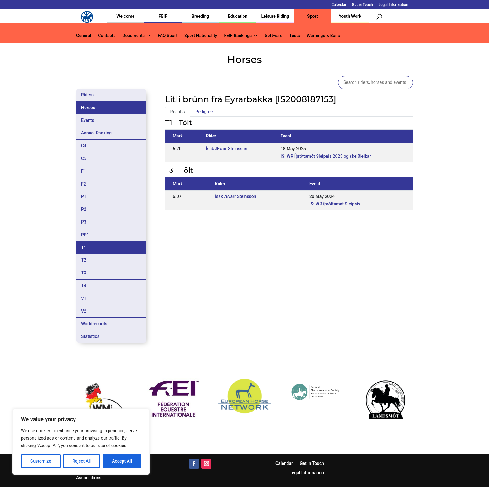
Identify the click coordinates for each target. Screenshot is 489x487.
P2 (83, 209)
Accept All (122, 461)
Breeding (200, 16)
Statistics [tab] (90, 336)
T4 (83, 285)
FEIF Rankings (238, 35)
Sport (312, 16)
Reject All (81, 461)
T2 (83, 260)
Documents (133, 35)
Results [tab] (177, 111)
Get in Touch (362, 5)
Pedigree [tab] (204, 111)
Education (237, 16)
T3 (83, 272)
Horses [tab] (88, 107)
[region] (81, 442)
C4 (83, 145)
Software (273, 35)
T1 (83, 247)
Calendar (339, 5)
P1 (83, 196)
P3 (83, 221)
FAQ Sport (167, 35)
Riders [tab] (87, 94)
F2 (83, 183)
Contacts (106, 35)
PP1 (85, 234)
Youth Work (350, 16)
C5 (83, 158)
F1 (83, 171)
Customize (40, 461)
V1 (83, 298)
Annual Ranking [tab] (96, 132)
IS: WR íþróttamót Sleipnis (334, 203)
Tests (294, 35)
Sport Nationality (200, 35)
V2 (83, 311)
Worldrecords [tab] (94, 323)
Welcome (125, 16)
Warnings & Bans (323, 35)
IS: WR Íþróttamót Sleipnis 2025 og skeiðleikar (325, 156)
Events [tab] (87, 120)
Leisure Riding (275, 16)
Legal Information (393, 5)
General (83, 35)
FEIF (163, 16)
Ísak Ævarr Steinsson (226, 148)
